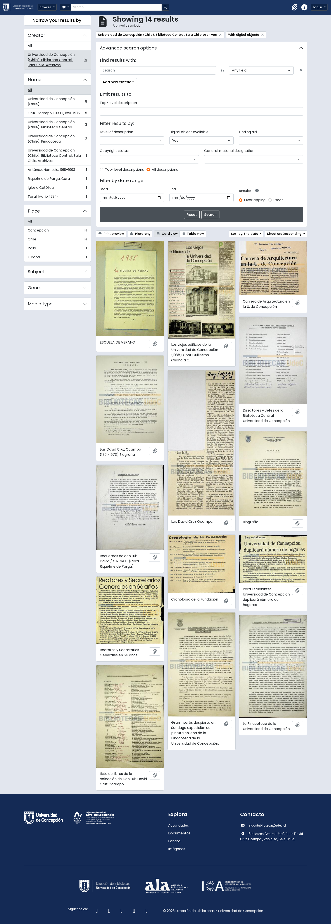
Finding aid (248, 131)
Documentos (179, 833)
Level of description (116, 131)
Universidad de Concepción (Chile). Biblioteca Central (57, 124)
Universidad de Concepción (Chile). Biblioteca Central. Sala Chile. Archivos (57, 60)
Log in (318, 7)
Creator (36, 35)
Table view (192, 233)
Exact (278, 199)
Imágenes (176, 848)
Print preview (111, 233)
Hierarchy (140, 233)
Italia (57, 249)
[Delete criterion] (301, 70)
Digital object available (189, 131)
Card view (167, 233)
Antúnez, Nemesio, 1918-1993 (57, 170)
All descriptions (165, 169)
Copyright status (114, 150)
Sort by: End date (245, 233)
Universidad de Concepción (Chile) (57, 101)
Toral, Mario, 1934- (57, 197)
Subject (36, 272)
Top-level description (118, 102)
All (30, 45)
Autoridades (178, 825)
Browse (46, 7)
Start (104, 189)
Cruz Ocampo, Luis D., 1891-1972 (57, 114)
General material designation (229, 150)
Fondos (174, 841)
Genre (34, 288)
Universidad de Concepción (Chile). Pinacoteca (57, 139)
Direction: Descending (284, 233)
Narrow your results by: (57, 20)
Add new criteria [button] (117, 82)
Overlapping (254, 199)
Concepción (57, 231)
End (172, 189)
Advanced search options (128, 48)
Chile (57, 240)
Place (34, 211)
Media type (40, 304)
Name (34, 80)
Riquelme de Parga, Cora (57, 179)
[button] (295, 7)
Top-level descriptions (124, 169)
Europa (57, 258)
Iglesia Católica (57, 188)
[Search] (116, 7)
